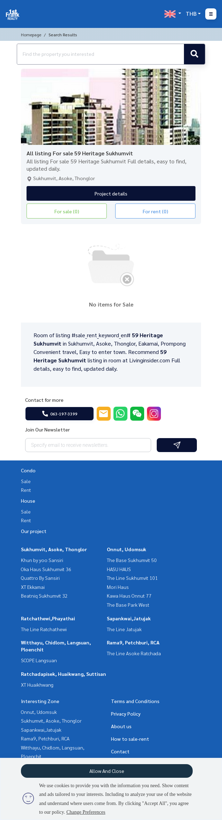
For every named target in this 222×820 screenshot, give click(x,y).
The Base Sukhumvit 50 (132, 560)
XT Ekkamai (33, 587)
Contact (120, 751)
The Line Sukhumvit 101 (132, 578)
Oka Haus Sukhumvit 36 (46, 569)
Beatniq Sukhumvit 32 (44, 595)
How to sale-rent (130, 739)
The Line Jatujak (124, 629)
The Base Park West (128, 604)
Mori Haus (118, 587)
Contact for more (44, 400)
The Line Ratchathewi (44, 629)
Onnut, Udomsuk (126, 549)
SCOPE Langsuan (39, 660)
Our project (33, 531)
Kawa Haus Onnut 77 (129, 595)
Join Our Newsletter (47, 429)
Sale (26, 481)
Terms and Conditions (135, 701)
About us (121, 726)
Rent (26, 490)
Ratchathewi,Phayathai (48, 618)
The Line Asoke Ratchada (134, 653)
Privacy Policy (126, 713)
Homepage (31, 34)
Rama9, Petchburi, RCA (133, 642)
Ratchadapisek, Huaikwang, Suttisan (63, 674)
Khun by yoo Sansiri (42, 560)
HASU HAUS (119, 569)
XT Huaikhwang (37, 684)
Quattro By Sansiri (40, 578)
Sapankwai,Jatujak (129, 618)
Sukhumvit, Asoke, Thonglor (54, 549)
